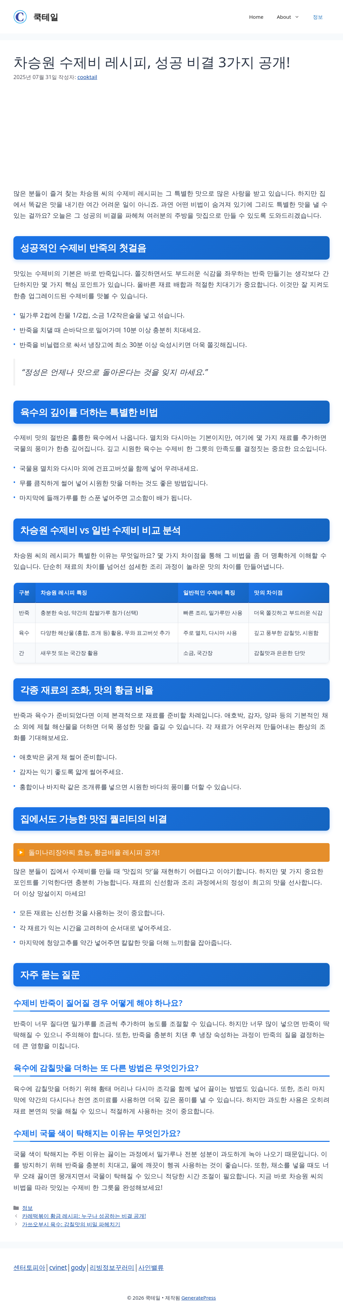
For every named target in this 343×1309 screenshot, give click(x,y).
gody (78, 1267)
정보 (318, 16)
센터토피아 (29, 1267)
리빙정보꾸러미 (112, 1267)
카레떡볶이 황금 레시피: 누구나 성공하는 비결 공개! (84, 1216)
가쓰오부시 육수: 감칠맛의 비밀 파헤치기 (71, 1224)
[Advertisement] (171, 141)
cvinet (58, 1267)
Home (256, 16)
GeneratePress (198, 1297)
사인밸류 (151, 1267)
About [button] (291, 17)
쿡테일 (45, 16)
